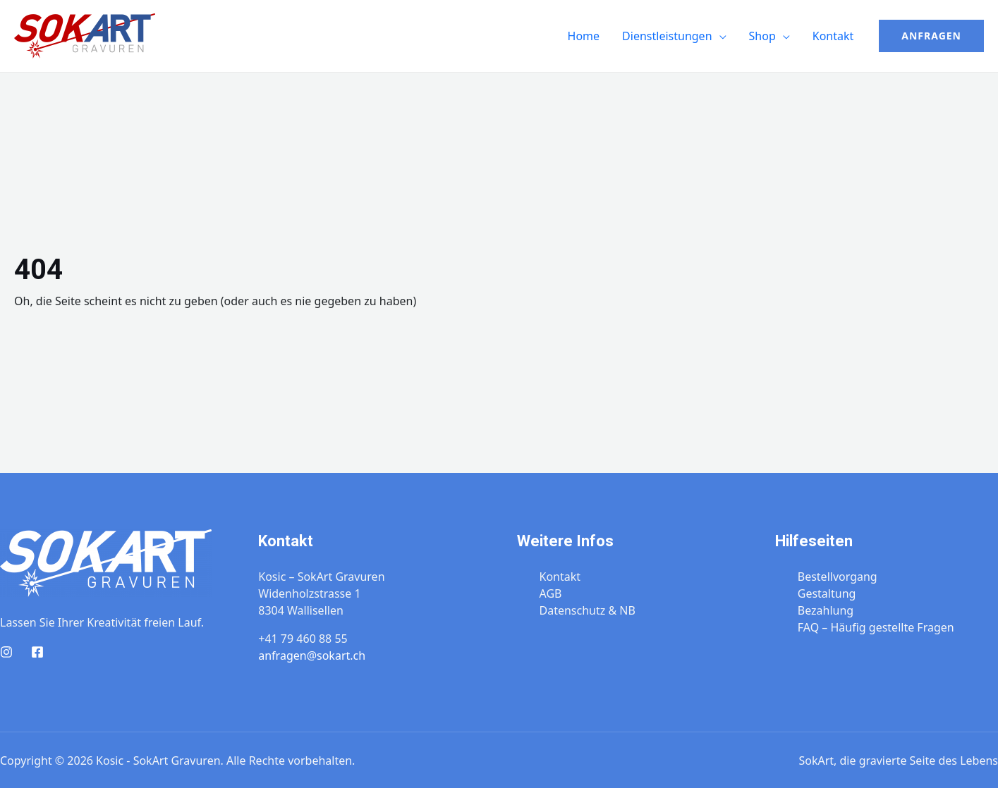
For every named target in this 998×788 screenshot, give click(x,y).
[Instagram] (6, 652)
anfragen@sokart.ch (311, 655)
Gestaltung (827, 593)
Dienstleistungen (667, 36)
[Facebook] (37, 652)
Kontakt (833, 36)
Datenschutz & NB (587, 610)
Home (584, 36)
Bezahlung (825, 610)
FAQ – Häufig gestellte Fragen (876, 627)
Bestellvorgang (837, 576)
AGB (551, 593)
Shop (762, 36)
